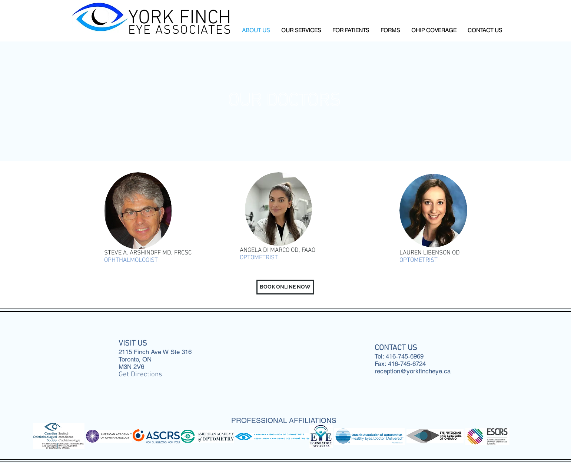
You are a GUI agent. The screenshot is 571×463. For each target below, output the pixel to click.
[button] (301, 30)
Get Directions (140, 374)
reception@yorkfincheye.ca (413, 371)
